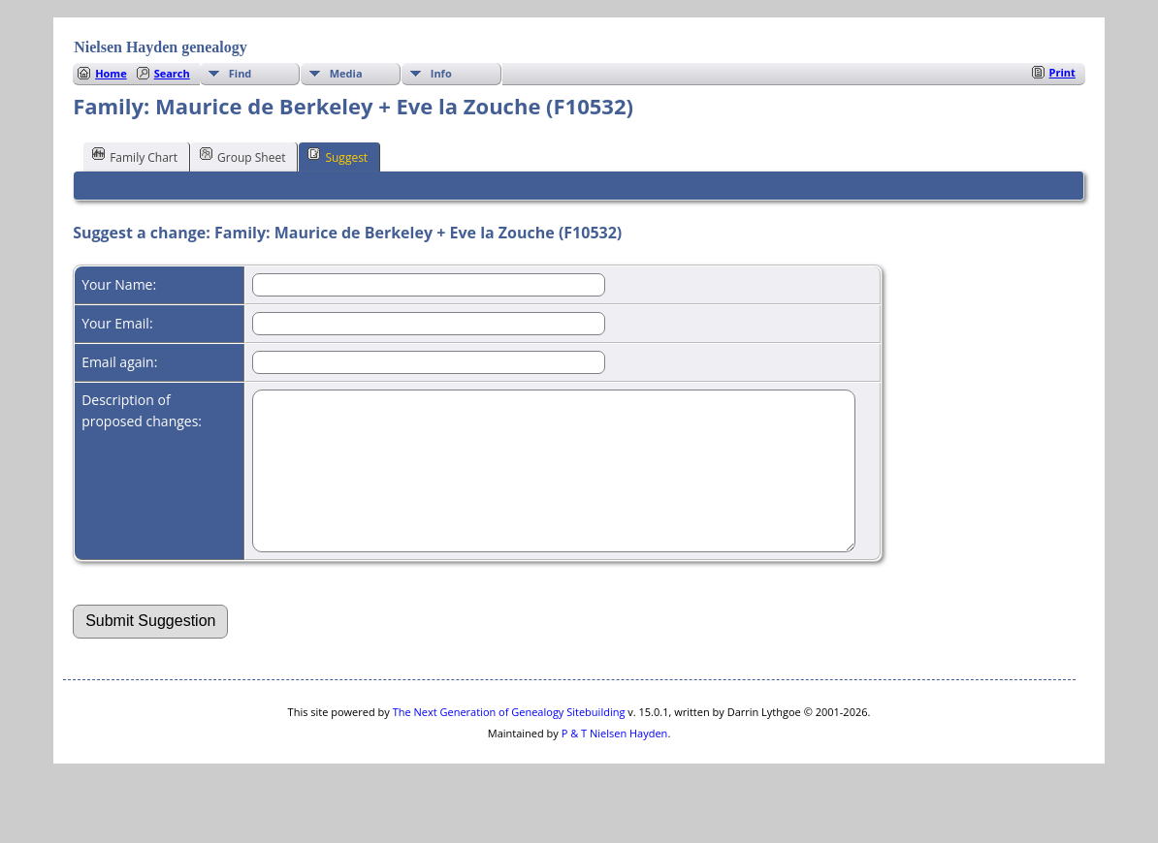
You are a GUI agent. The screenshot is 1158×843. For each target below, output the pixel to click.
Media (346, 73)
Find (240, 73)
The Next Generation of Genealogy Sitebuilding (509, 741)
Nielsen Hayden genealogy (160, 47)
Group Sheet (242, 156)
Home (111, 73)
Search (172, 73)
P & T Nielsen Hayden (615, 762)
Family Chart (134, 156)
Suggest (337, 156)
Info (441, 73)
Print (1062, 72)
